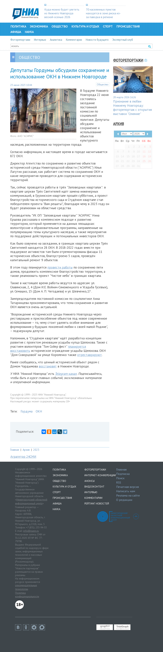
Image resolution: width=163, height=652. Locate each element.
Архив (26, 450)
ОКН (39, 411)
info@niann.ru (31, 531)
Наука (29, 32)
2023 (36, 450)
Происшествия (128, 26)
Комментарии (74, 39)
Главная (14, 450)
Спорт (108, 26)
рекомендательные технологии (26, 587)
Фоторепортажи (20, 39)
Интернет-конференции (100, 475)
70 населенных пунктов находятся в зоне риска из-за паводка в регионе (103, 13)
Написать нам (125, 491)
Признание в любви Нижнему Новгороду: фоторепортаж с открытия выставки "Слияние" (132, 107)
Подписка (123, 474)
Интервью (40, 39)
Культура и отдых (85, 26)
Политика (18, 26)
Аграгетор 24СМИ (23, 457)
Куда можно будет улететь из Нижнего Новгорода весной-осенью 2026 (61, 13)
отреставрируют (89, 355)
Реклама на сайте (128, 495)
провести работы (60, 267)
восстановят (48, 366)
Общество (60, 26)
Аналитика (56, 39)
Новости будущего (97, 39)
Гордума (26, 411)
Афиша (15, 32)
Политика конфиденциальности (27, 594)
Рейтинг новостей (96, 503)
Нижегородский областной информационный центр (31, 501)
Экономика (39, 26)
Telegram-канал (66, 374)
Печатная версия (127, 487)
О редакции (124, 500)
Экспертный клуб (122, 39)
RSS (118, 482)
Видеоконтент (94, 486)
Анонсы (89, 481)
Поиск (120, 478)
